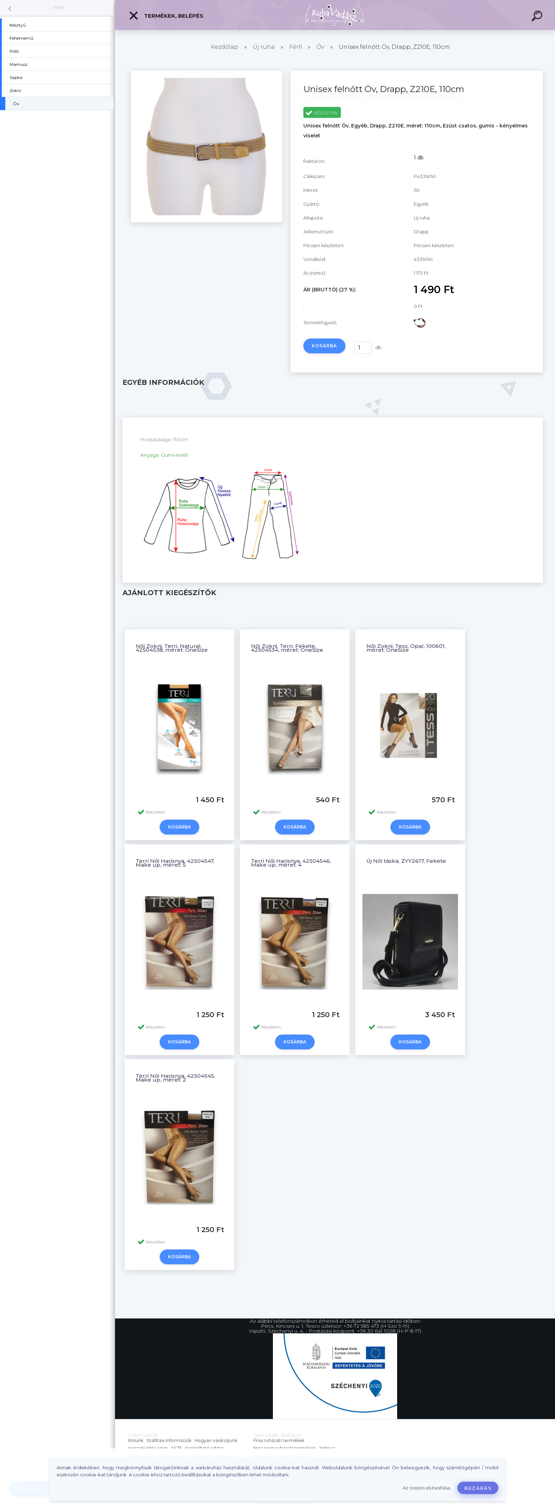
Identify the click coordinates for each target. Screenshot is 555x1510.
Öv (320, 47)
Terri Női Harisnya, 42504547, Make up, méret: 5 (175, 863)
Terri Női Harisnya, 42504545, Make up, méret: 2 (175, 1078)
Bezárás (478, 1488)
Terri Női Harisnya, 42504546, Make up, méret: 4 (291, 863)
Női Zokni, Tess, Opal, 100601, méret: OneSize (406, 648)
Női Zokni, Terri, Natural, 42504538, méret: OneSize (172, 648)
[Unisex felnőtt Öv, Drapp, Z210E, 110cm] (206, 220)
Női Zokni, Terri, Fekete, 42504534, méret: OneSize (287, 648)
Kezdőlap (224, 47)
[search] (538, 17)
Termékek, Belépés (165, 15)
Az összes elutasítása (426, 1488)
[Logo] (335, 15)
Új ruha (264, 47)
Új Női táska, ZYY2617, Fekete (406, 861)
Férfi (58, 7)
